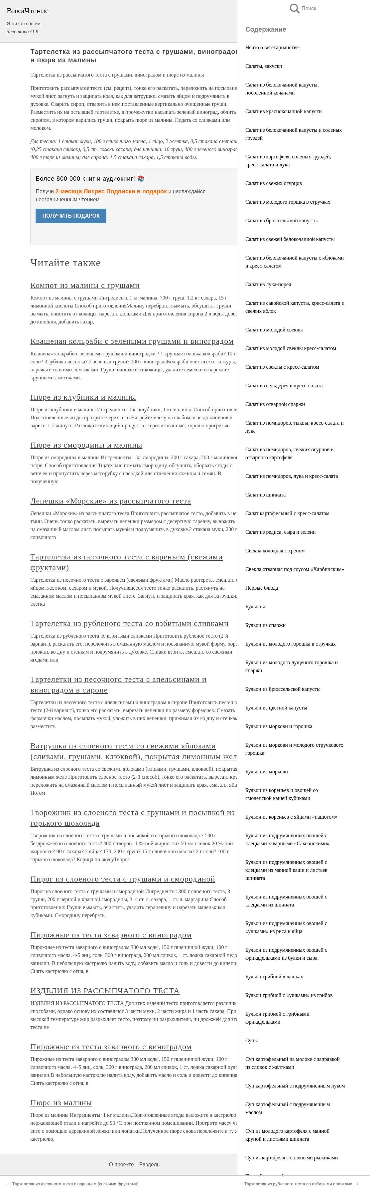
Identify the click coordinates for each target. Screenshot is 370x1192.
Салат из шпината (265, 494)
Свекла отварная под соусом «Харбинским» (294, 569)
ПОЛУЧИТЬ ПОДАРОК (71, 216)
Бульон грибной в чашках (274, 976)
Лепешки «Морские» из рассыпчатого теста (110, 501)
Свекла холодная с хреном (275, 550)
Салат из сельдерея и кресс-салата (284, 385)
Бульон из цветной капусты (276, 707)
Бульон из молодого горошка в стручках (290, 644)
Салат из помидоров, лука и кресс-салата (291, 476)
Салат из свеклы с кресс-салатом (282, 367)
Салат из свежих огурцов (273, 183)
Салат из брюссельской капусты (281, 220)
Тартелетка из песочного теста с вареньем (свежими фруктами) (75, 1184)
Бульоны (255, 606)
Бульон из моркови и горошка (278, 726)
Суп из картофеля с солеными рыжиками (291, 1157)
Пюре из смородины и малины (86, 445)
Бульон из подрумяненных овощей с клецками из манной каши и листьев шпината (286, 870)
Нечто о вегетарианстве (272, 47)
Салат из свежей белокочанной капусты (290, 239)
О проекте (121, 1164)
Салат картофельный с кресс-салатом (287, 513)
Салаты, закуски (263, 66)
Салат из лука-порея (268, 284)
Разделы (150, 1164)
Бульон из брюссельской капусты (282, 689)
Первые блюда (261, 588)
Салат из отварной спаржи (275, 404)
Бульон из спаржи (265, 625)
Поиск (303, 8)
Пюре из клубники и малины (83, 397)
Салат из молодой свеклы (274, 329)
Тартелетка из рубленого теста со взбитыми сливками (129, 623)
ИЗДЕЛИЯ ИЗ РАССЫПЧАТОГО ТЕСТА (105, 990)
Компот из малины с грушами (85, 285)
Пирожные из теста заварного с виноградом (110, 934)
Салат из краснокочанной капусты (283, 111)
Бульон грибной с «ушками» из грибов (289, 995)
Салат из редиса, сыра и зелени (280, 532)
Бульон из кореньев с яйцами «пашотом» (291, 817)
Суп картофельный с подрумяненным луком (295, 1086)
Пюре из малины (61, 1102)
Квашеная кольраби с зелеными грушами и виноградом (132, 341)
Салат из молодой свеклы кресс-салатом (290, 348)
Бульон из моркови (266, 771)
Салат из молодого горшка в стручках (287, 202)
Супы (251, 1040)
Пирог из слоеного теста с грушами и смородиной (122, 879)
